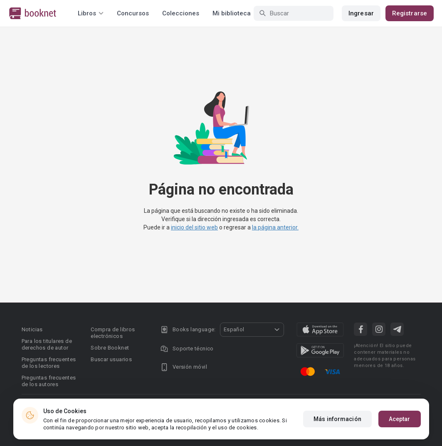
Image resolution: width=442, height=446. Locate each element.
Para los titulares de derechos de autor (47, 344)
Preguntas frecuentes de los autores (49, 381)
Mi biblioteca (231, 13)
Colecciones (180, 13)
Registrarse (409, 13)
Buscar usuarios (111, 359)
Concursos (133, 13)
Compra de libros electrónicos (113, 332)
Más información (337, 419)
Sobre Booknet (110, 348)
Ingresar (361, 13)
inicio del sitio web (194, 227)
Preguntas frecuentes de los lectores (49, 362)
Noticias (32, 329)
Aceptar (399, 419)
